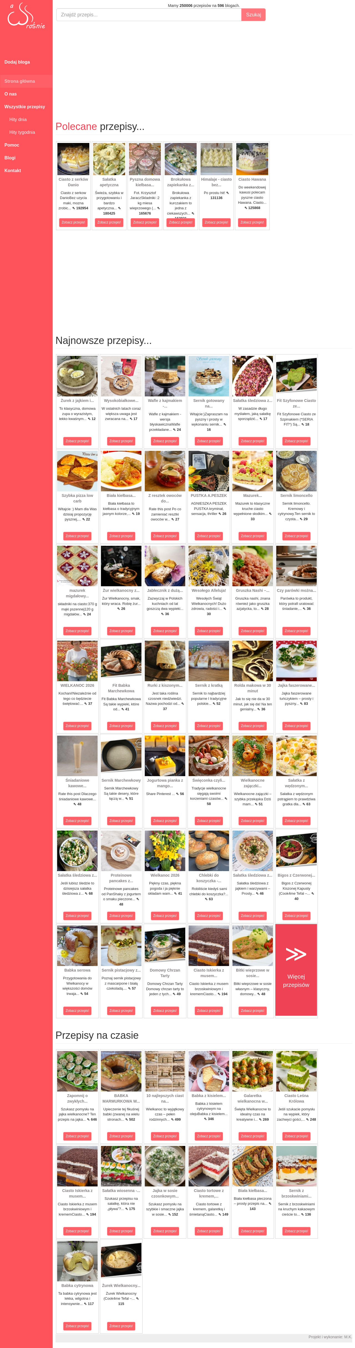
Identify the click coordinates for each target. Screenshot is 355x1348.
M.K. (348, 1337)
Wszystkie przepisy (24, 106)
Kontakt (12, 170)
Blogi (10, 157)
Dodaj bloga (17, 62)
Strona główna (19, 81)
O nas (10, 94)
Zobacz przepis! (73, 222)
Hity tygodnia (19, 132)
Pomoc (11, 145)
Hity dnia (15, 119)
